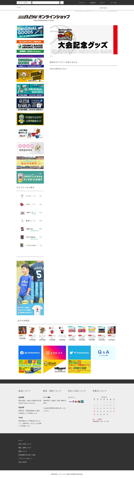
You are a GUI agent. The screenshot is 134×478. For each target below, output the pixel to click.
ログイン (101, 2)
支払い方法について (24, 444)
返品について (22, 451)
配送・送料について (24, 447)
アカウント (81, 2)
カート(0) (112, 2)
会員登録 (91, 2)
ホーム (19, 7)
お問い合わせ (102, 8)
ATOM (24, 462)
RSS (19, 462)
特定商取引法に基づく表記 (26, 455)
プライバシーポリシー (25, 458)
